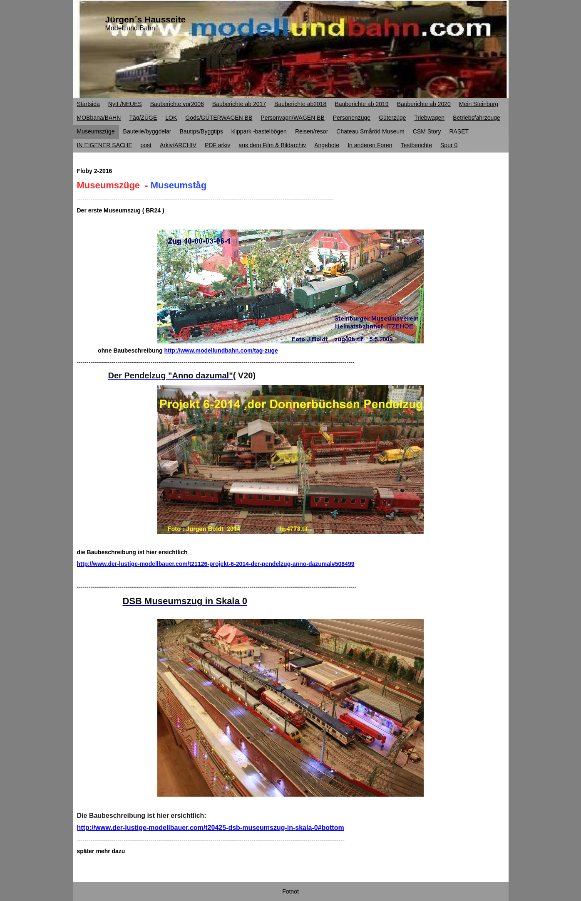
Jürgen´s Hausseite (145, 19)
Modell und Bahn (130, 28)
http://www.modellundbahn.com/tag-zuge (221, 350)
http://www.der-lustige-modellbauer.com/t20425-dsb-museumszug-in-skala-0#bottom (210, 827)
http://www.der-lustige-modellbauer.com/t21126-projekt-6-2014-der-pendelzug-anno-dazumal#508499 (216, 563)
